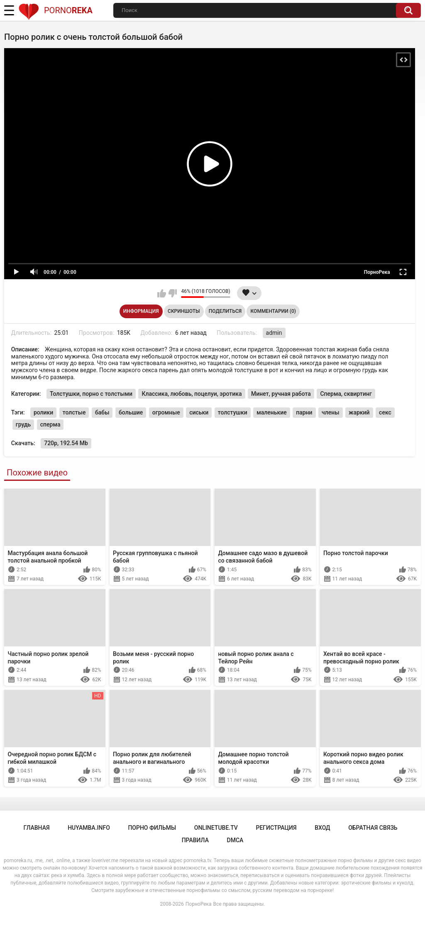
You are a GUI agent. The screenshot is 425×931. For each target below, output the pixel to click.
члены (330, 412)
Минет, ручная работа (281, 393)
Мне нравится (161, 293)
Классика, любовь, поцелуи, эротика (192, 393)
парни (304, 412)
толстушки (232, 412)
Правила (195, 840)
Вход (322, 827)
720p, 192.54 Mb (66, 443)
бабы (102, 412)
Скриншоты (184, 311)
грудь (23, 424)
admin (274, 332)
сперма (50, 424)
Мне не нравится (172, 293)
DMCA (235, 840)
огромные (166, 412)
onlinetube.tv (216, 827)
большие (131, 412)
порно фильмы (152, 827)
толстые (74, 412)
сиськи (198, 412)
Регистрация (276, 827)
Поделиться (225, 311)
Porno (55, 10)
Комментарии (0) (273, 311)
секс (385, 412)
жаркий (359, 412)
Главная (36, 827)
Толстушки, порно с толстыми (91, 393)
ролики (43, 412)
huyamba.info (89, 827)
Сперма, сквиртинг (345, 393)
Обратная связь (372, 827)
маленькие (271, 412)
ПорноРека (199, 904)
